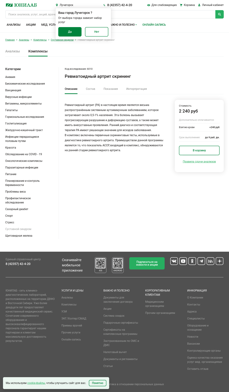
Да (70, 31)
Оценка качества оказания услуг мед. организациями (205, 360)
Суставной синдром (62, 39)
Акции (31, 24)
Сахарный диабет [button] (16, 209)
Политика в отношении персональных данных (133, 384)
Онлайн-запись (154, 24)
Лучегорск (66, 5)
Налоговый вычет (115, 352)
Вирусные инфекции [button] (18, 97)
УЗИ (64, 311)
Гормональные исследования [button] (24, 116)
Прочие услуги (70, 332)
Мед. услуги (50, 24)
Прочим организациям (160, 313)
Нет (96, 31)
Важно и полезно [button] (121, 24)
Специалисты (196, 318)
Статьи (108, 366)
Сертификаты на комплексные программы (120, 332)
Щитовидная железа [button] (18, 235)
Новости (192, 336)
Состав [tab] (90, 89)
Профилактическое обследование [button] (18, 200)
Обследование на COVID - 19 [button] (23, 154)
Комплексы (40, 39)
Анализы (13, 24)
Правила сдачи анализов (199, 161)
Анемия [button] (10, 77)
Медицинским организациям (154, 304)
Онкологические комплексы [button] (23, 161)
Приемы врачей (71, 325)
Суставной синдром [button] (18, 229)
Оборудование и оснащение (198, 327)
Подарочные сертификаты (120, 322)
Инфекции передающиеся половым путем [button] (22, 139)
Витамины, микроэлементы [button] (23, 103)
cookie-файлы (36, 383)
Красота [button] (10, 147)
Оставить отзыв (197, 369)
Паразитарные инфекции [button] (21, 167)
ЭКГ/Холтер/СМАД (73, 318)
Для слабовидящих (164, 5)
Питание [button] (10, 174)
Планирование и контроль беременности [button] (22, 183)
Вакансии (193, 343)
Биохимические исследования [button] (25, 83)
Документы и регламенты (120, 359)
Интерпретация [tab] (136, 89)
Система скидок (114, 315)
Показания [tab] (111, 89)
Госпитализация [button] (16, 123)
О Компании (195, 297)
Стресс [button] (9, 222)
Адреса (192, 311)
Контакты (193, 304)
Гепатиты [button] (11, 110)
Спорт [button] (9, 215)
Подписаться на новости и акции (147, 263)
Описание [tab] (71, 89)
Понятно (97, 383)
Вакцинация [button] (13, 90)
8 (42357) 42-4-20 (119, 5)
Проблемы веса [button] (15, 191)
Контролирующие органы (204, 350)
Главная (10, 39)
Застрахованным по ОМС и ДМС (121, 343)
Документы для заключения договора (118, 299)
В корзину (199, 150)
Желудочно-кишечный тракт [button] (24, 130)
